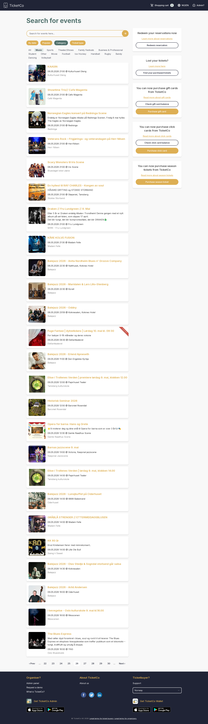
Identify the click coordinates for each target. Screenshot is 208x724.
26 (77, 663)
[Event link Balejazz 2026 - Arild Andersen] (36, 593)
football (66, 54)
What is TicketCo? (35, 691)
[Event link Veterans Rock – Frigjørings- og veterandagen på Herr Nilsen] (36, 145)
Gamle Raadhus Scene (59, 436)
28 (93, 663)
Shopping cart (164, 5)
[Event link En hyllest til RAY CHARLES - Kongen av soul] (36, 192)
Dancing (32, 57)
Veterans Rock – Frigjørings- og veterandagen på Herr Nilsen (86, 138)
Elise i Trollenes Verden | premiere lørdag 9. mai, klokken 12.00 (87, 377)
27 (85, 663)
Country (138, 686)
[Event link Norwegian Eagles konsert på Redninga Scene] (36, 119)
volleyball (46, 57)
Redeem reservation (157, 45)
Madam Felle (54, 246)
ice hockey (80, 54)
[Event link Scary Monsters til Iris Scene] (36, 168)
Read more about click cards (157, 136)
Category (61, 43)
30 (108, 663)
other (44, 54)
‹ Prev (32, 663)
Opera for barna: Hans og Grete (68, 424)
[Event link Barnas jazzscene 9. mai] (36, 454)
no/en (183, 5)
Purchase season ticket (157, 182)
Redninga (52, 129)
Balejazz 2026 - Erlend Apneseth (68, 354)
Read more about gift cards (157, 97)
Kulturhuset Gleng (57, 75)
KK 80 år (53, 540)
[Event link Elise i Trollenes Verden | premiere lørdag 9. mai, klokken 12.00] (36, 384)
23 (53, 663)
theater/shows (66, 50)
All (29, 50)
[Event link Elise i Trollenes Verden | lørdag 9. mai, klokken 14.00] (36, 477)
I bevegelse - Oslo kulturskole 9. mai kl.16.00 (76, 610)
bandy (119, 54)
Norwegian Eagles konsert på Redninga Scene (77, 113)
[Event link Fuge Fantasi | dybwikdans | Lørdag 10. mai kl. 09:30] (36, 337)
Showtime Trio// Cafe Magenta (67, 89)
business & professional (111, 50)
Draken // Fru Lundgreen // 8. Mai (69, 208)
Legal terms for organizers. (125, 718)
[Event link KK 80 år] (36, 547)
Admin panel (32, 683)
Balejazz (52, 269)
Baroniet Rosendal (57, 409)
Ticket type (77, 43)
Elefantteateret (55, 343)
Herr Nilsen (53, 147)
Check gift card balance (157, 104)
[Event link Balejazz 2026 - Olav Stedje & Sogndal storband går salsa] (36, 570)
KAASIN (52, 66)
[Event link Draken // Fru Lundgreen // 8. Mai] (36, 215)
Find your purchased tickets (157, 72)
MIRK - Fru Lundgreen (59, 228)
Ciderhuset (53, 502)
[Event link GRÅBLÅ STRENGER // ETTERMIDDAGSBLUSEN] (36, 524)
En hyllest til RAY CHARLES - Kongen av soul (76, 185)
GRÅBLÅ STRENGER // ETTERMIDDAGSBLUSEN (77, 517)
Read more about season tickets (157, 175)
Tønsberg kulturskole (58, 386)
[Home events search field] (77, 33)
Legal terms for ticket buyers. (102, 718)
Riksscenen (53, 619)
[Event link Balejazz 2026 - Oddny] (36, 314)
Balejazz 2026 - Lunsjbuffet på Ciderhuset (74, 494)
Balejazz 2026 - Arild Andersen (67, 587)
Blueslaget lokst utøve (59, 170)
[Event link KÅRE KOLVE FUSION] (36, 244)
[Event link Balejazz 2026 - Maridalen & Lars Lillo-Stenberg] (36, 290)
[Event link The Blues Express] (36, 640)
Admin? (200, 5)
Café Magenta (55, 98)
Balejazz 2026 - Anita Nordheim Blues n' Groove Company (85, 261)
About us (84, 683)
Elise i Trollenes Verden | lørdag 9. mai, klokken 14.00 (81, 470)
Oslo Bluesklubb (56, 653)
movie (54, 54)
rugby (108, 54)
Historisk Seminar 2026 (62, 400)
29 (100, 663)
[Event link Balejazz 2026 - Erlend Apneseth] (36, 360)
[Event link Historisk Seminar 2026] (36, 407)
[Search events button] (125, 33)
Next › (122, 663)
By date (32, 43)
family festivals (86, 50)
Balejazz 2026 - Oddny (62, 307)
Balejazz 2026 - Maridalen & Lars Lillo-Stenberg (78, 284)
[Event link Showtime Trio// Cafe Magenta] (36, 96)
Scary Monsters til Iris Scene (66, 162)
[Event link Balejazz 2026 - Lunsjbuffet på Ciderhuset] (36, 500)
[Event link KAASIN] (36, 73)
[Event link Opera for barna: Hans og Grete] (36, 430)
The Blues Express (59, 633)
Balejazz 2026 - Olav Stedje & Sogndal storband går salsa (84, 564)
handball (95, 54)
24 (61, 663)
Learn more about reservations (157, 38)
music (39, 50)
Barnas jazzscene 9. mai (63, 447)
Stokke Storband (56, 198)
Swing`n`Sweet (55, 553)
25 (69, 663)
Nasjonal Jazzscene (58, 456)
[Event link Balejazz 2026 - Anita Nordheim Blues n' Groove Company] (36, 267)
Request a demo (34, 687)
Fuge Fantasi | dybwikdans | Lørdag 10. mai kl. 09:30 (81, 330)
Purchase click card (157, 150)
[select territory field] (157, 690)
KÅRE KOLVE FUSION (61, 237)
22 (45, 663)
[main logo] (14, 5)
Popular (46, 43)
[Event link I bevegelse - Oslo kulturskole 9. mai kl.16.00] (36, 617)
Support (137, 683)
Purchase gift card (157, 111)
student (32, 54)
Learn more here (157, 66)
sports (50, 50)
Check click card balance (157, 142)
